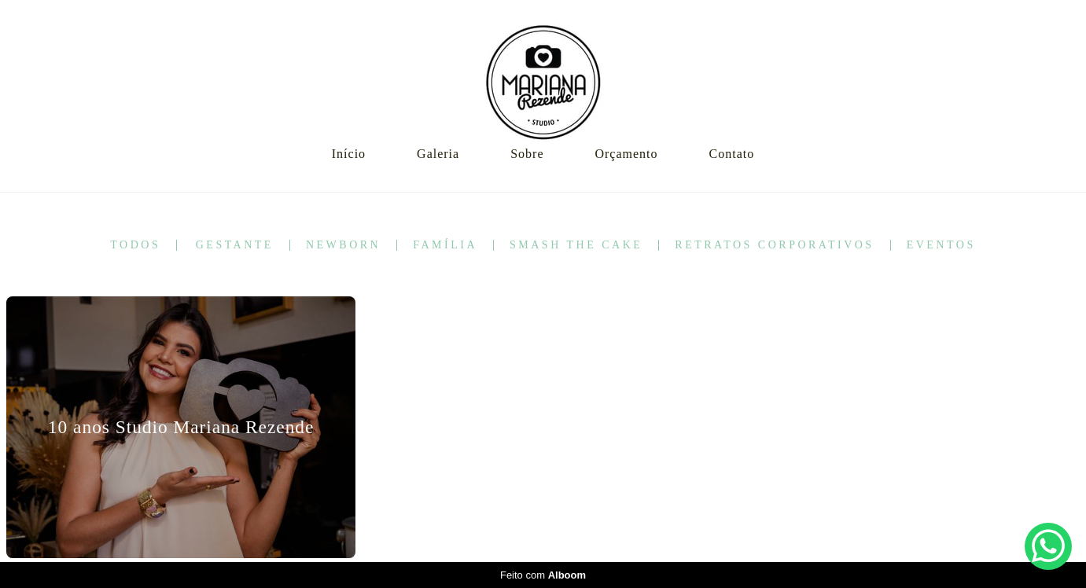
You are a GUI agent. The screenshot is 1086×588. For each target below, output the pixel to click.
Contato (732, 153)
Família (445, 245)
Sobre (526, 153)
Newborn (343, 245)
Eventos (941, 245)
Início (349, 153)
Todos (135, 245)
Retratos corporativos (774, 245)
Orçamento (626, 153)
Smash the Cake (576, 245)
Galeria (438, 153)
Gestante (235, 245)
